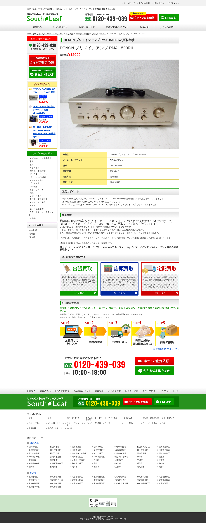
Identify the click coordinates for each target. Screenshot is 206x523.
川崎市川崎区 (99, 457)
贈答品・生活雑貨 (37, 171)
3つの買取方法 (60, 27)
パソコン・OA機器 (38, 177)
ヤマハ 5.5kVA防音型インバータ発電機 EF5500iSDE (44, 109)
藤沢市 (31, 467)
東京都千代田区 (143, 483)
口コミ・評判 (131, 391)
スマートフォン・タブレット (75, 424)
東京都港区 (163, 483)
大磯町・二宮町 (78, 460)
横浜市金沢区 (164, 447)
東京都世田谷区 (121, 483)
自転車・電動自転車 (38, 199)
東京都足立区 (120, 480)
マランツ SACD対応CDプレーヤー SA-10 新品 (44, 91)
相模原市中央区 (56, 463)
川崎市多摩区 (34, 457)
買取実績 (99, 391)
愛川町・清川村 (121, 457)
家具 (32, 165)
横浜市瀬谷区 (99, 450)
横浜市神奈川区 (143, 447)
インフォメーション (169, 391)
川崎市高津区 (164, 453)
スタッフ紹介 (149, 391)
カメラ (33, 205)
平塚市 (140, 460)
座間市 (96, 463)
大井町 (96, 460)
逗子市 (140, 463)
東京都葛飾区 (99, 480)
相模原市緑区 (77, 463)
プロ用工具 (35, 183)
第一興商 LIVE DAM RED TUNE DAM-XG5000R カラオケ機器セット (44, 132)
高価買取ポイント (82, 391)
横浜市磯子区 (120, 447)
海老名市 (53, 460)
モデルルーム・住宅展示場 (94, 419)
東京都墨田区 (99, 483)
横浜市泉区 (98, 447)
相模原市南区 (34, 463)
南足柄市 (140, 467)
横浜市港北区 (55, 450)
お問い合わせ (158, 3)
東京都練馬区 (120, 477)
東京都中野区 (34, 487)
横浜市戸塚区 (164, 450)
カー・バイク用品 (37, 202)
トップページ (129, 3)
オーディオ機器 (36, 180)
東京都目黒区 (99, 477)
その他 (33, 218)
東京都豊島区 (55, 477)
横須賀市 (53, 467)
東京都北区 (33, 477)
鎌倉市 (161, 460)
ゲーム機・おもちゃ (38, 174)
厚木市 (140, 457)
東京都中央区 (34, 480)
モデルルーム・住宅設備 (40, 158)
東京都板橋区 (164, 480)
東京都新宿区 (55, 487)
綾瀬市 (161, 457)
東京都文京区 (142, 477)
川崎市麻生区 (120, 453)
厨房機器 (34, 186)
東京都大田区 (77, 480)
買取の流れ (45, 391)
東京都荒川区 (142, 480)
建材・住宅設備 (36, 209)
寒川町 (118, 463)
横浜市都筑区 (120, 450)
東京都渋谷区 (55, 483)
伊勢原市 (32, 460)
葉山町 (161, 467)
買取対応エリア (87, 27)
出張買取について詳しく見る (166, 349)
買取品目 (144, 27)
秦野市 (96, 467)
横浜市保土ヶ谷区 (79, 453)
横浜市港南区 (34, 450)
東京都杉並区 (77, 483)
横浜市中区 (54, 447)
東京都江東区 (164, 477)
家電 (32, 161)
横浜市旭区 (76, 447)
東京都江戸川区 (56, 480)
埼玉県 (32, 237)
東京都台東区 (77, 477)
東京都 (32, 233)
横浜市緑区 (98, 453)
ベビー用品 (35, 168)
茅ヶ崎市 (162, 463)
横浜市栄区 (76, 450)
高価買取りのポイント (117, 27)
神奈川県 (33, 230)
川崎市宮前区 (77, 457)
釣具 (32, 193)
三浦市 (118, 467)
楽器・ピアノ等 (36, 190)
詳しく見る (79, 293)
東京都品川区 (34, 483)
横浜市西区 (54, 453)
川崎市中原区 (55, 457)
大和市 (74, 467)
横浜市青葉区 (34, 453)
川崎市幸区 (141, 453)
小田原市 (119, 460)
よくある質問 (144, 3)
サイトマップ (173, 3)
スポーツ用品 (36, 196)
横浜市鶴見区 (142, 450)
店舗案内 (37, 27)
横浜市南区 (33, 447)
